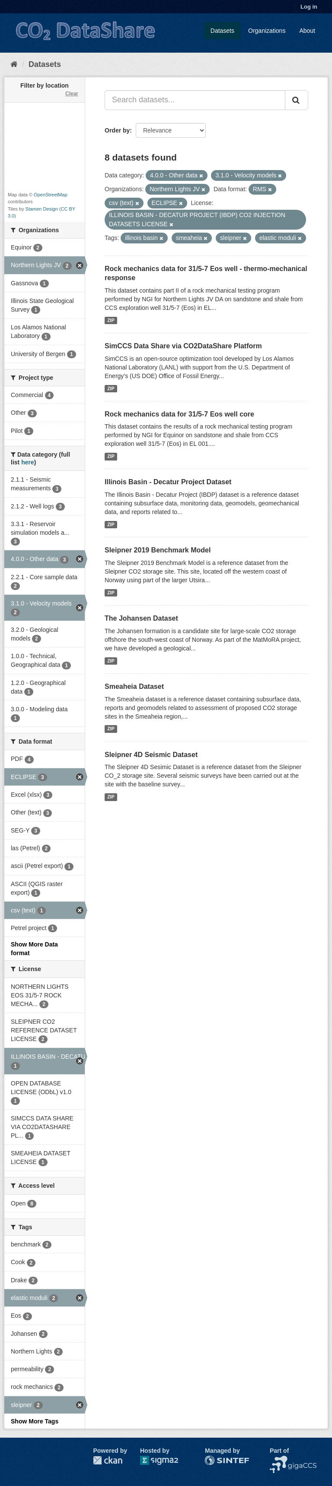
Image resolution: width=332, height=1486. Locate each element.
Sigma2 (166, 1460)
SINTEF (216, 1460)
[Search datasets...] (195, 100)
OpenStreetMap (50, 194)
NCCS (278, 1460)
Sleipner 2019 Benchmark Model (158, 550)
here (27, 462)
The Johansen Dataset (141, 618)
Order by (117, 130)
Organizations (266, 30)
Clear (71, 94)
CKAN (107, 1460)
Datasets (222, 30)
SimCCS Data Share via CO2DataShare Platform (183, 346)
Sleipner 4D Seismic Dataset (151, 754)
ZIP (110, 320)
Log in (308, 6)
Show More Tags (34, 1421)
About (307, 30)
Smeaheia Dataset (134, 686)
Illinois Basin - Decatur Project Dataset (168, 482)
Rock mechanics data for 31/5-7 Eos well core (179, 414)
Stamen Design (42, 208)
